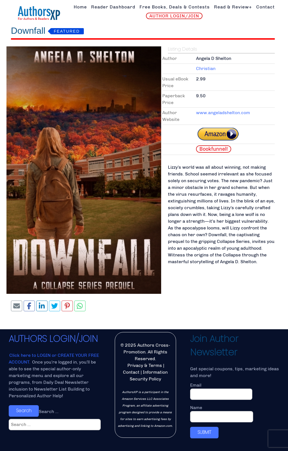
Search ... (48, 411)
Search (24, 410)
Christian (205, 68)
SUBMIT (204, 432)
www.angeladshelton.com (223, 112)
